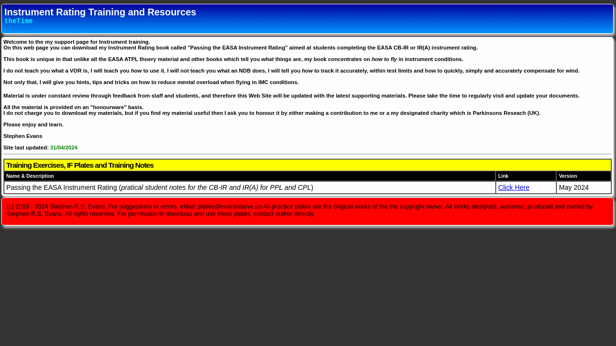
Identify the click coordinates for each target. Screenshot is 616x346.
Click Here (513, 187)
